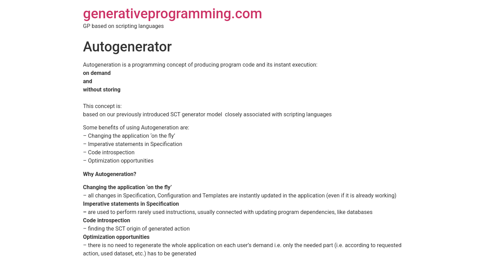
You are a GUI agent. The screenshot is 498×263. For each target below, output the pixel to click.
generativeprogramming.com (172, 14)
